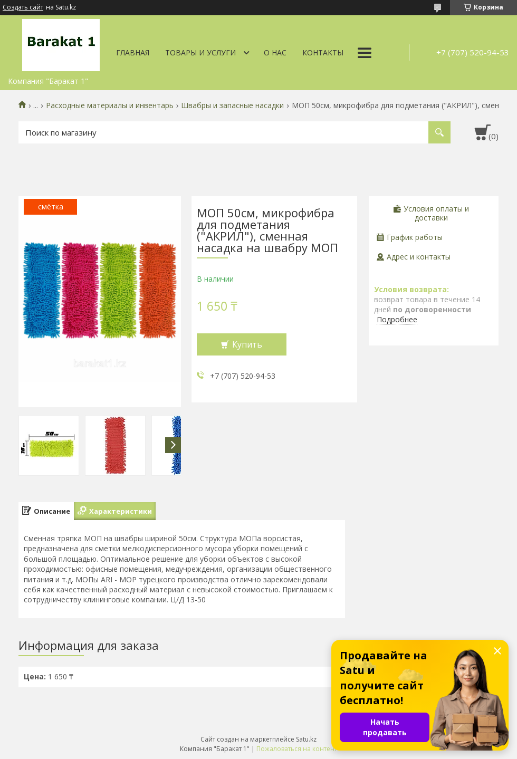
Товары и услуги (200, 52)
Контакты (322, 52)
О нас (275, 52)
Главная (132, 52)
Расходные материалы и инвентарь (110, 105)
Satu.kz (306, 739)
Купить (247, 344)
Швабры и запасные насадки (232, 105)
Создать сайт (23, 7)
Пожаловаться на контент (296, 748)
